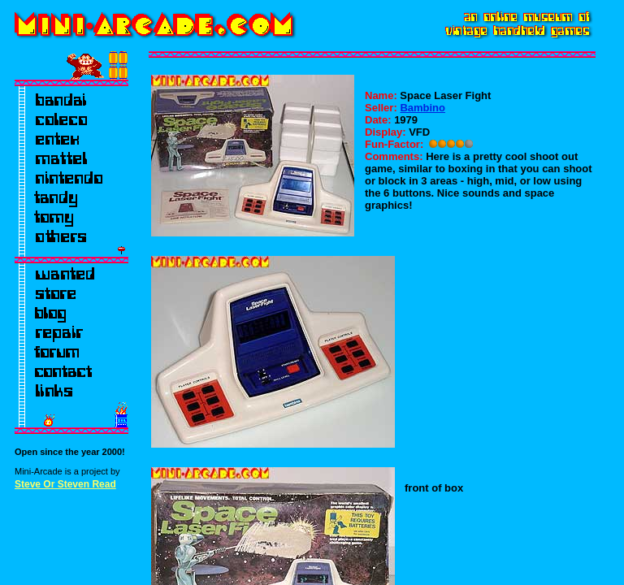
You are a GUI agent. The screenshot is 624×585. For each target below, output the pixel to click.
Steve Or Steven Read (65, 484)
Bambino (422, 108)
